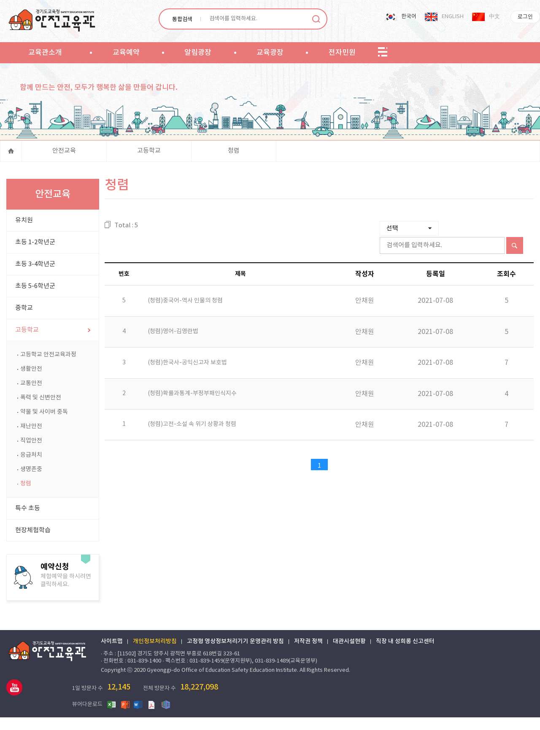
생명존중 (31, 485)
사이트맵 (117, 657)
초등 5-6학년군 (35, 301)
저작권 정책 (314, 657)
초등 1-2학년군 (35, 257)
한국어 (408, 16)
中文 (494, 16)
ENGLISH (453, 16)
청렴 (234, 162)
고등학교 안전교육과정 (48, 370)
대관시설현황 (354, 657)
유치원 (24, 236)
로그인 (525, 17)
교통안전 (31, 399)
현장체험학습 (33, 546)
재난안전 (31, 442)
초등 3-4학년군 (35, 279)
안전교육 (64, 162)
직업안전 (31, 456)
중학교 (24, 323)
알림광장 (197, 52)
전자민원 (342, 52)
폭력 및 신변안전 (40, 413)
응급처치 (31, 471)
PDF (186, 717)
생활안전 (31, 385)
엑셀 (146, 717)
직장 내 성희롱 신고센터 (410, 657)
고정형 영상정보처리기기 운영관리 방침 (240, 657)
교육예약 (126, 52)
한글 (200, 717)
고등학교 (149, 162)
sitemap (382, 52)
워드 (173, 717)
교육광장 (270, 52)
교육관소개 (45, 52)
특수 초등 (27, 524)
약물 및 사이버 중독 (44, 428)
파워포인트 (159, 717)
